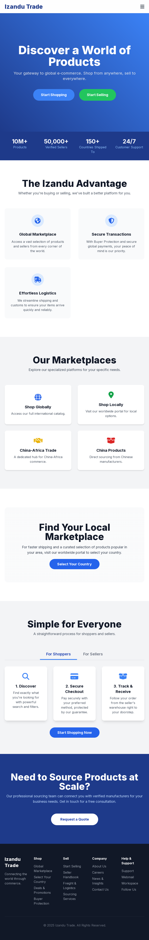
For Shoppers (58, 654)
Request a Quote (74, 819)
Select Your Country (74, 564)
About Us (99, 866)
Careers (98, 872)
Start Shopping (54, 95)
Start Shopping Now (74, 733)
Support (127, 871)
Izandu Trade (24, 6)
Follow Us (128, 889)
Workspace (129, 883)
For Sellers (93, 654)
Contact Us (100, 889)
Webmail (127, 877)
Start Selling (97, 95)
